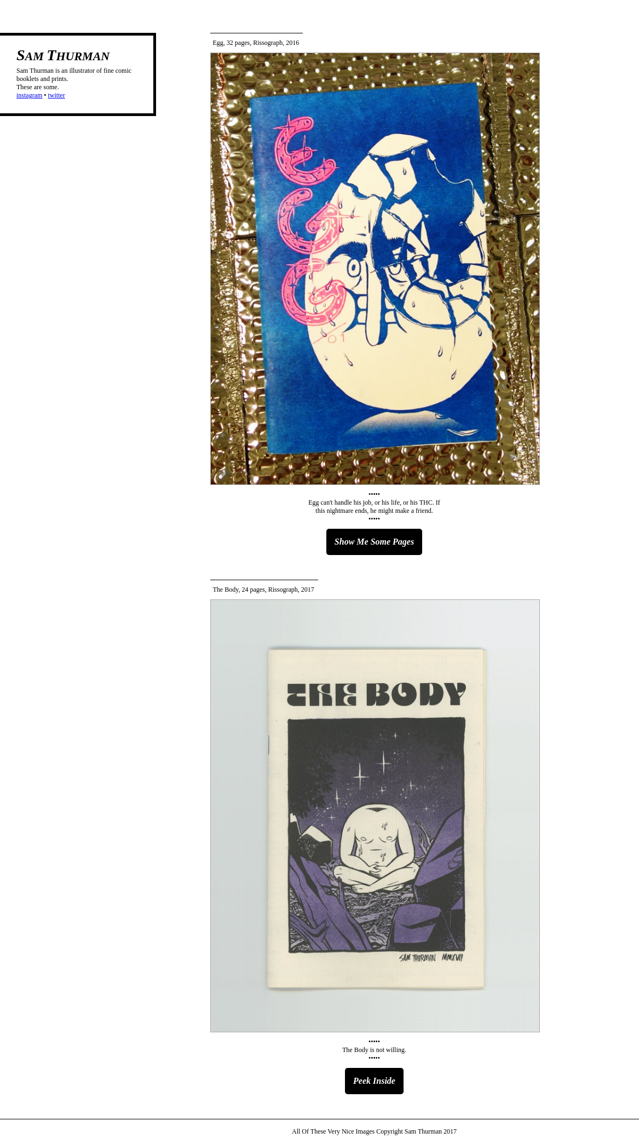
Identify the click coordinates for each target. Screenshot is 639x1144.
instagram (29, 95)
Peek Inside (374, 1080)
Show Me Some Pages (374, 541)
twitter (56, 95)
